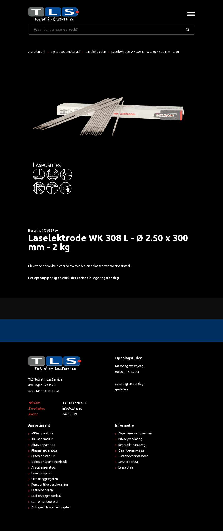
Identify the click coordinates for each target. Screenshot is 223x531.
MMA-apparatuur (43, 445)
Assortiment (36, 51)
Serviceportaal (128, 462)
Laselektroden (96, 51)
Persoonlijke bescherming (49, 484)
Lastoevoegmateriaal (65, 51)
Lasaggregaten (41, 473)
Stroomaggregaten (44, 479)
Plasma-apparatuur (44, 450)
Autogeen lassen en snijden (51, 507)
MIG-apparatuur (42, 433)
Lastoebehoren (42, 490)
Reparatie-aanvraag (131, 445)
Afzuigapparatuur (43, 467)
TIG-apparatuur (42, 439)
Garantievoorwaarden (133, 456)
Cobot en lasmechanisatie (49, 462)
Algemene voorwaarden (135, 433)
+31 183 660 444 (74, 403)
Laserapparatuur (43, 456)
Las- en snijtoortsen (45, 501)
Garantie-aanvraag (131, 450)
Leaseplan (125, 467)
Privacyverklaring (130, 439)
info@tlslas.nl (72, 408)
